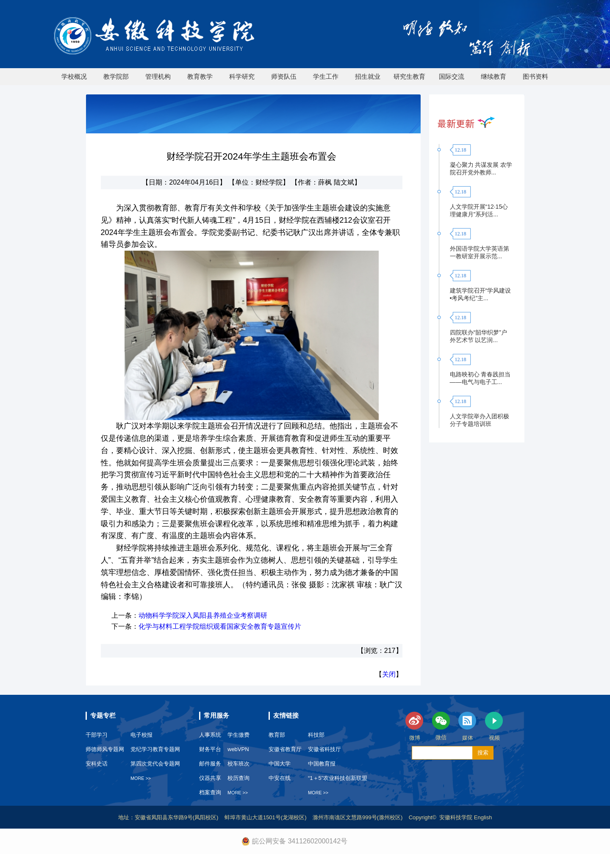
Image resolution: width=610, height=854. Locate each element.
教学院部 (116, 76)
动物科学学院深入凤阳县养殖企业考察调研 (203, 615)
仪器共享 (210, 778)
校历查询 (238, 778)
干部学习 (97, 735)
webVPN (238, 749)
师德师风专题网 (105, 749)
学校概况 (74, 76)
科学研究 (242, 76)
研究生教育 (409, 76)
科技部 (316, 735)
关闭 (389, 674)
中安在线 (280, 778)
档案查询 (210, 792)
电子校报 (141, 735)
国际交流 (451, 76)
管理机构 (158, 76)
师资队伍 (284, 76)
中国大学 (280, 763)
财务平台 (210, 749)
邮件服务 (210, 763)
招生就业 (367, 76)
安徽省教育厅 (285, 749)
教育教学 (200, 76)
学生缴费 (238, 735)
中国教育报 (322, 763)
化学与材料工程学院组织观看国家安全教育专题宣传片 (220, 626)
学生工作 (325, 76)
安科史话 (97, 763)
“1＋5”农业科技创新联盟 (337, 778)
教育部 (277, 735)
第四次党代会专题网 (155, 763)
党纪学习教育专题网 (155, 749)
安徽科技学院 (456, 817)
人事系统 (210, 735)
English (483, 817)
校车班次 (238, 763)
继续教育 (493, 76)
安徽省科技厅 (324, 749)
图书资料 (535, 76)
